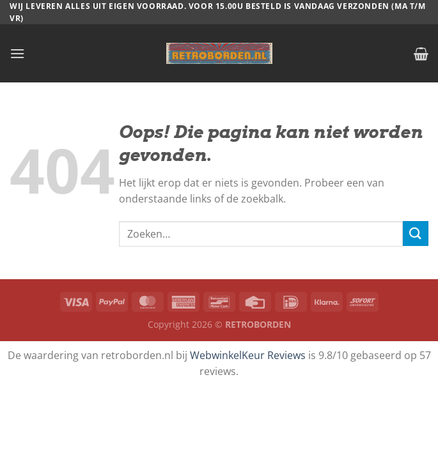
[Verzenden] (415, 233)
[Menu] (17, 53)
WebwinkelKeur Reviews (248, 355)
